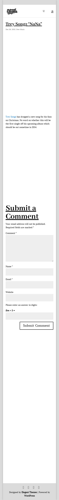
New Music (20, 29)
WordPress (29, 495)
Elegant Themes (29, 492)
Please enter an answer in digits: (21, 305)
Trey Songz (11, 116)
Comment (11, 233)
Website (9, 292)
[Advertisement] (29, 159)
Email (9, 279)
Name (9, 266)
